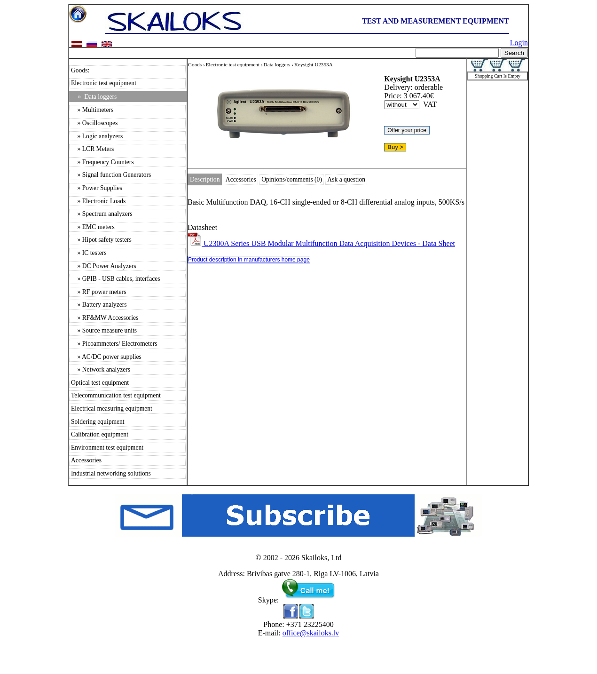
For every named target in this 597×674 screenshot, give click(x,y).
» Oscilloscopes (94, 123)
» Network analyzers (100, 369)
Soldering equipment (98, 421)
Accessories (86, 460)
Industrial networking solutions (111, 473)
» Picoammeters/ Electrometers (114, 343)
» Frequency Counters (102, 162)
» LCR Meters (92, 148)
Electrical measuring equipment (111, 408)
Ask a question (346, 179)
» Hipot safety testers (101, 239)
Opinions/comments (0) (291, 179)
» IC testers (89, 252)
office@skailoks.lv (311, 633)
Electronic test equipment (103, 83)
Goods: (80, 70)
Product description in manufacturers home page (249, 259)
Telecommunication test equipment (116, 395)
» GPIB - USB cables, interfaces (115, 278)
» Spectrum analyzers (102, 213)
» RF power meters (98, 291)
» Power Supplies (96, 187)
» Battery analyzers (99, 304)
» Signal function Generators (111, 174)
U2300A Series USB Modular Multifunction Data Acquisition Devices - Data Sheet (321, 243)
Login (519, 43)
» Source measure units (104, 330)
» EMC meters (93, 226)
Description (205, 179)
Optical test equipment (100, 382)
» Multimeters (92, 109)
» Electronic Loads (98, 201)
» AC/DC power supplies (106, 356)
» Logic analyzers (97, 136)
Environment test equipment (107, 447)
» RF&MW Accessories (104, 317)
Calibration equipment (99, 434)
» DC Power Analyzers (103, 266)
